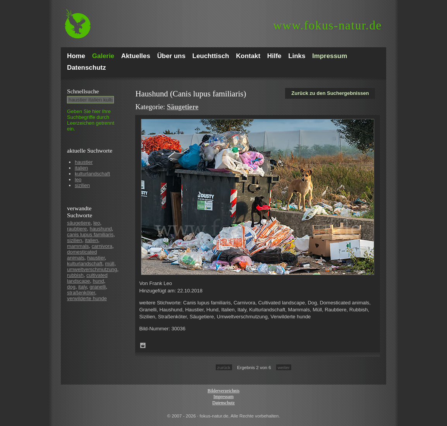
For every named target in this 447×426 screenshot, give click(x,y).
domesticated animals (82, 255)
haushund (101, 229)
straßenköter (81, 292)
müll (109, 263)
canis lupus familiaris (90, 234)
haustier (84, 162)
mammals (78, 246)
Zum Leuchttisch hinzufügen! (143, 345)
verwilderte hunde (87, 298)
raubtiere (77, 229)
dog (71, 287)
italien (81, 168)
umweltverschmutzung (92, 269)
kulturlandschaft (92, 174)
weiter (284, 367)
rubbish (75, 275)
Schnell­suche (83, 91)
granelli (97, 287)
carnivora (102, 246)
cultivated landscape (87, 278)
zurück (223, 367)
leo (78, 179)
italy (82, 287)
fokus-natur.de (327, 25)
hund (98, 281)
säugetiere (79, 223)
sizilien (82, 185)
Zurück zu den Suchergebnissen (330, 93)
